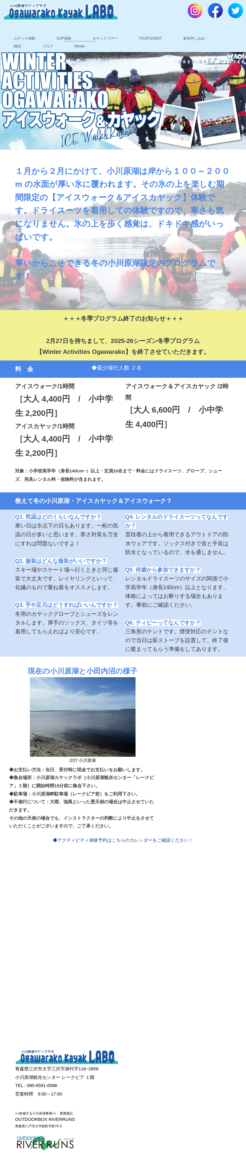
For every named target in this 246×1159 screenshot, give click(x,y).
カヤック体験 (24, 38)
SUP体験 (63, 38)
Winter (79, 46)
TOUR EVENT (150, 38)
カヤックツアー (105, 38)
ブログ (47, 46)
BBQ (17, 46)
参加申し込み (194, 38)
